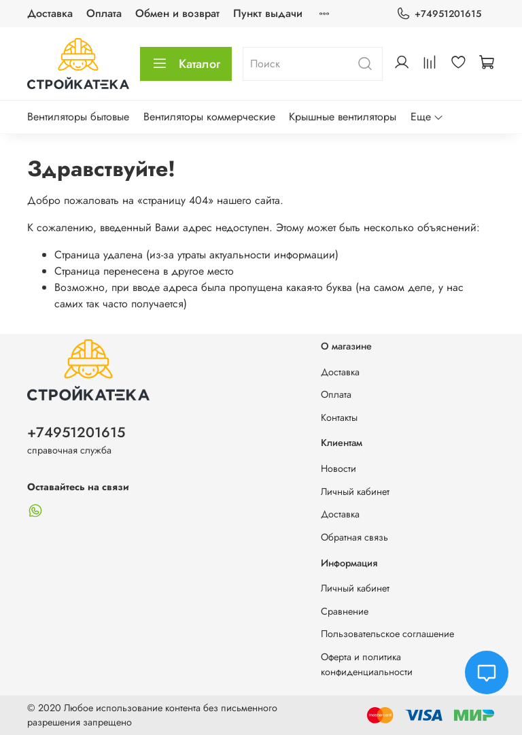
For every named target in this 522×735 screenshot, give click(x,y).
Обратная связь (354, 537)
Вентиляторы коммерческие (209, 116)
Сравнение (344, 611)
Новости (338, 468)
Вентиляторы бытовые (78, 116)
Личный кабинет (355, 491)
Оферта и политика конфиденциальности (367, 664)
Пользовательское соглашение (387, 633)
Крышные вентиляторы (342, 116)
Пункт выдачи (267, 13)
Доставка (50, 13)
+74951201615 (438, 14)
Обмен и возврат (177, 13)
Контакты (339, 417)
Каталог (186, 64)
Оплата (104, 13)
